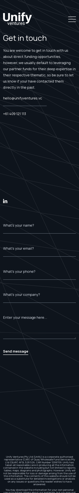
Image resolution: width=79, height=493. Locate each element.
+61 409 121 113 (14, 113)
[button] (71, 19)
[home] (17, 19)
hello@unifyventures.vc (22, 98)
